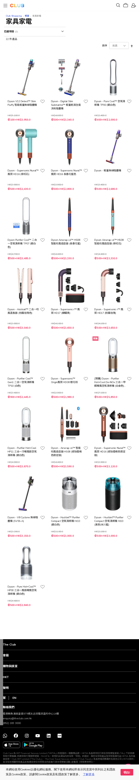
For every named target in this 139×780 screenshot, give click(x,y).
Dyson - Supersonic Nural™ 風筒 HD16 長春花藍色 (66, 172)
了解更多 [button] (89, 774)
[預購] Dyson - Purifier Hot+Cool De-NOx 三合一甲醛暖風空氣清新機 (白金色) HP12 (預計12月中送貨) (109, 382)
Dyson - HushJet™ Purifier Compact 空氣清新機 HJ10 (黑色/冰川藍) (108, 521)
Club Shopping (14, 15)
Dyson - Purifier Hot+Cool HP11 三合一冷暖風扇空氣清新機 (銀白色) (22, 451)
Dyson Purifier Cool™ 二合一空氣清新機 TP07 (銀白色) (22, 243)
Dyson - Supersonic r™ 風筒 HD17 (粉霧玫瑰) (108, 311)
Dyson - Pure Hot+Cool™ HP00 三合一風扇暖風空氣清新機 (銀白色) (22, 590)
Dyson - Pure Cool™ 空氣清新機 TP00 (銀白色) (109, 103)
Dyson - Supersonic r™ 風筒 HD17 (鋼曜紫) (65, 311)
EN (14, 698)
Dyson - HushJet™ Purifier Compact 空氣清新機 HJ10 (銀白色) (65, 521)
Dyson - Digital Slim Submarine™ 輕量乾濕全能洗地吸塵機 (66, 105)
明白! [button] (127, 773)
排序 (104, 45)
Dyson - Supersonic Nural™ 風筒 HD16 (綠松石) (23, 172)
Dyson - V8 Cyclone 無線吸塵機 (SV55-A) (23, 519)
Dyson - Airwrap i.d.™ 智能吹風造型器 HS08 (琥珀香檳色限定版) (66, 451)
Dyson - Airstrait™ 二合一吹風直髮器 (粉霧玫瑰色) (23, 311)
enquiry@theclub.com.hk (17, 718)
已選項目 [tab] (9, 31)
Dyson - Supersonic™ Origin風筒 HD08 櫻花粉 (64, 380)
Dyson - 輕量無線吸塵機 (107, 170)
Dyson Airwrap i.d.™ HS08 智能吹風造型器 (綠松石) (108, 241)
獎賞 (27, 15)
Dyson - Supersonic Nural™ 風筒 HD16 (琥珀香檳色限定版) (109, 451)
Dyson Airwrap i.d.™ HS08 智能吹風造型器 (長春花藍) (66, 241)
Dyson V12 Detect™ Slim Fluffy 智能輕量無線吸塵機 (22, 103)
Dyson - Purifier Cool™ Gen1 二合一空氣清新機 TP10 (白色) (21, 382)
